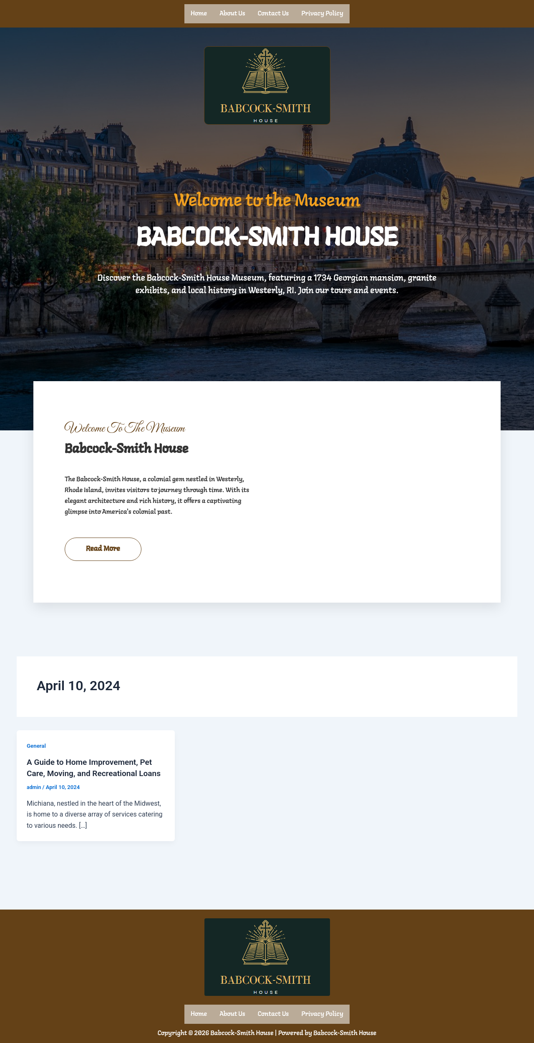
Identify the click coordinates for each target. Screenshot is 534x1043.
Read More (103, 567)
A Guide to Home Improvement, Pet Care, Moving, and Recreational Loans (93, 791)
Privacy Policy (322, 13)
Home (199, 13)
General (37, 763)
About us (232, 13)
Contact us (273, 13)
